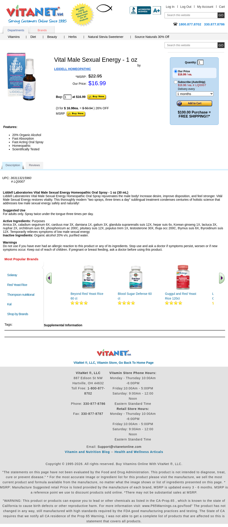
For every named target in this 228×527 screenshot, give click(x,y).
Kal (9, 304)
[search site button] (221, 45)
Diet (33, 37)
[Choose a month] (195, 93)
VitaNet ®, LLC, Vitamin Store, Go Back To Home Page (113, 362)
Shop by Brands (18, 314)
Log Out (185, 6)
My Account (205, 6)
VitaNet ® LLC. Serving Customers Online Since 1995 (36, 14)
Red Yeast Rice (17, 285)
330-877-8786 (94, 403)
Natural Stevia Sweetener (105, 37)
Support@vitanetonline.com (119, 446)
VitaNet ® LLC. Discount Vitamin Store (114, 352)
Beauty (52, 37)
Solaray (12, 275)
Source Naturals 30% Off (152, 37)
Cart (222, 6)
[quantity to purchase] (67, 97)
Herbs (72, 37)
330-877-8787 (92, 413)
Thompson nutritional (20, 294)
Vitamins (14, 37)
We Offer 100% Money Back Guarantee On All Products (82, 15)
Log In (170, 6)
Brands (42, 30)
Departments (16, 30)
